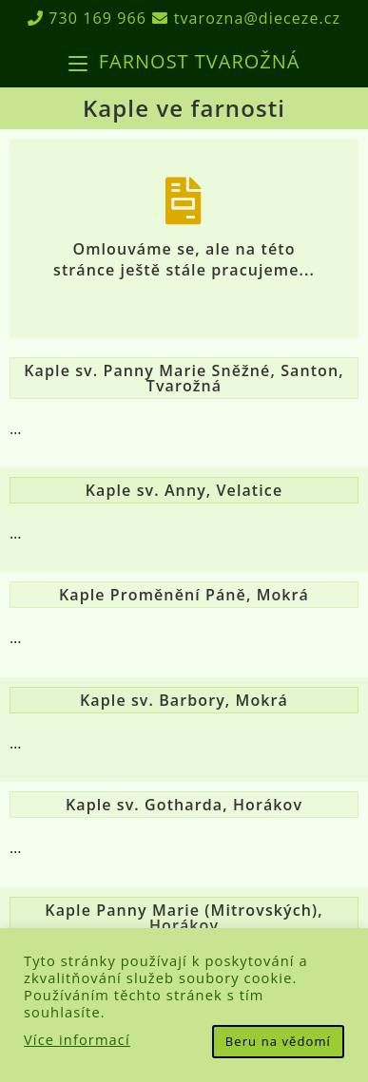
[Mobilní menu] (184, 61)
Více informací (77, 1039)
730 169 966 (87, 18)
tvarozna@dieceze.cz (246, 18)
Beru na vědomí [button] (278, 1041)
